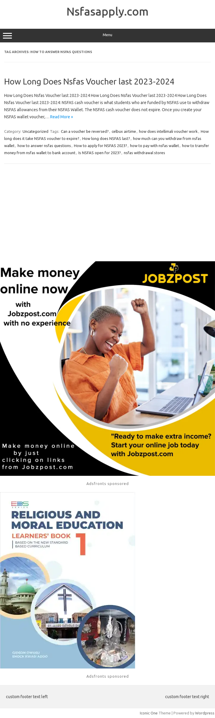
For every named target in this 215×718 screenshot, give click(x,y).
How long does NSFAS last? (106, 138)
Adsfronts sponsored (107, 483)
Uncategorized (35, 131)
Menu (107, 36)
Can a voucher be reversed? (85, 131)
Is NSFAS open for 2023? (99, 153)
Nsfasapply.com (107, 11)
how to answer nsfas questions (44, 145)
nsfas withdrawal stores (144, 153)
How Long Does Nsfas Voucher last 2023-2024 (89, 81)
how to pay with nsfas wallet (154, 145)
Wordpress (204, 713)
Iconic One (149, 713)
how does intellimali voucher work (168, 131)
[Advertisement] (107, 213)
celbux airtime (124, 131)
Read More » (61, 116)
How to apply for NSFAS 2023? (100, 145)
